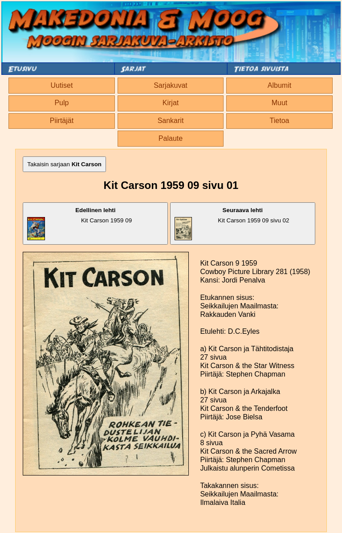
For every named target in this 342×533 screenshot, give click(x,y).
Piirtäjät (61, 120)
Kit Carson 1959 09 (79, 223)
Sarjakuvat (170, 85)
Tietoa (279, 120)
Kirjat (171, 103)
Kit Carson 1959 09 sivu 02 (232, 223)
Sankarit (171, 120)
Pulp (61, 103)
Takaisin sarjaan (64, 164)
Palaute (171, 138)
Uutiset (62, 85)
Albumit (279, 85)
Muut (280, 103)
